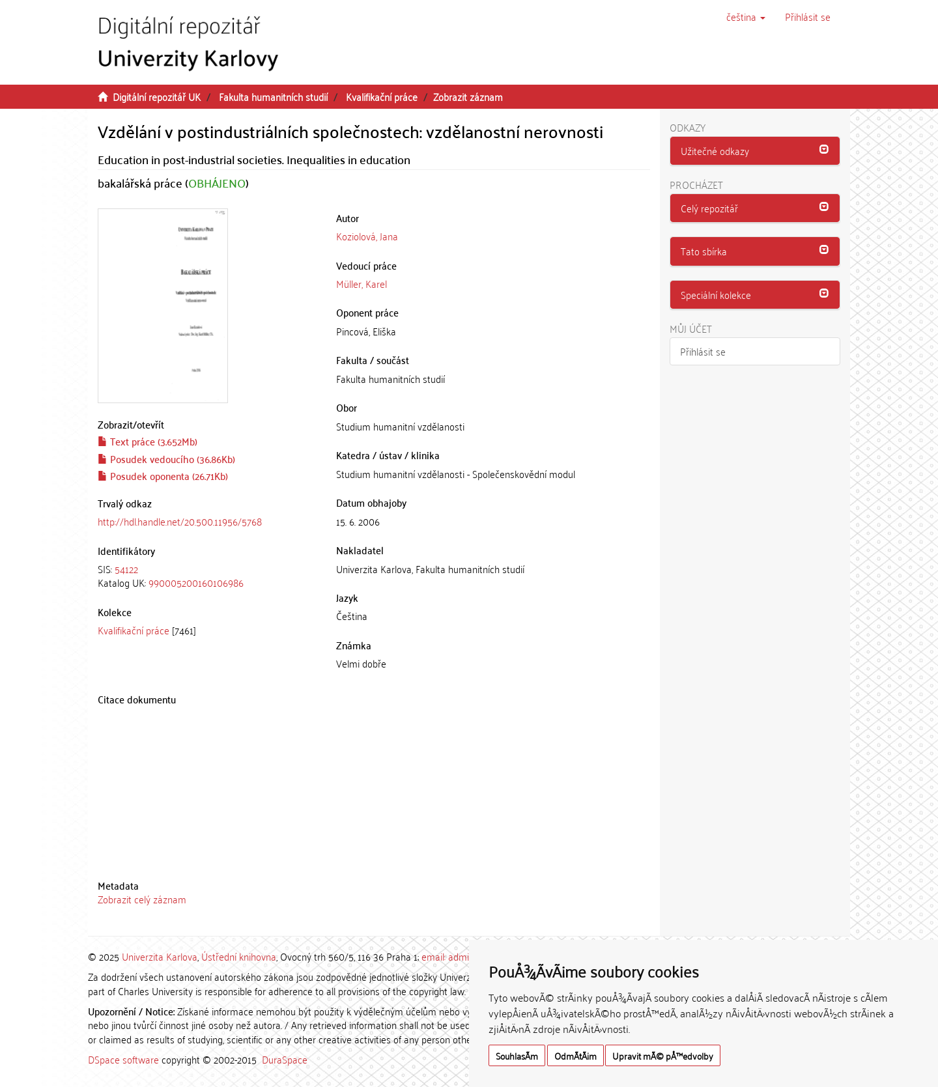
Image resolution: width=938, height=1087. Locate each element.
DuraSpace (284, 1059)
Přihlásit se (703, 351)
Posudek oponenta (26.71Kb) (163, 475)
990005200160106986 (196, 582)
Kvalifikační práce (382, 96)
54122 (126, 568)
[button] (746, 16)
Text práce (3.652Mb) (147, 441)
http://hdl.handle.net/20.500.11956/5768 (180, 521)
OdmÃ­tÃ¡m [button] (575, 1055)
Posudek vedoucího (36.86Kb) (166, 458)
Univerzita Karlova (159, 956)
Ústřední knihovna (238, 956)
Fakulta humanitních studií (273, 96)
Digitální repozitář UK (157, 96)
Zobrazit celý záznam (142, 899)
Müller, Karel (361, 283)
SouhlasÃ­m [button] (517, 1055)
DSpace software (123, 1059)
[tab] (207, 576)
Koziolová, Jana (367, 236)
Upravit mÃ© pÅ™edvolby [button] (662, 1055)
